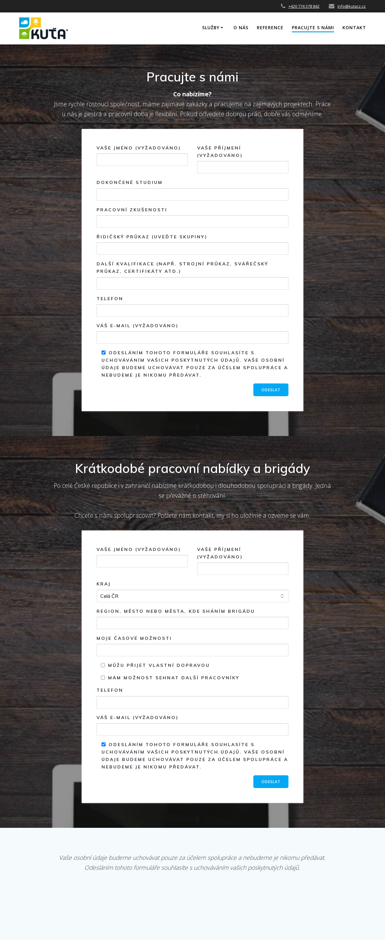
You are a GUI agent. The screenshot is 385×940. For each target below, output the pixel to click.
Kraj (192, 591)
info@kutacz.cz (351, 6)
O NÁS (240, 27)
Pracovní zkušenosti (192, 217)
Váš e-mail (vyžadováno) (192, 333)
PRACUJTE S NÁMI (313, 27)
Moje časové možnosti (192, 645)
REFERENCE (270, 27)
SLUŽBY (211, 27)
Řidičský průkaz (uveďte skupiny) (192, 244)
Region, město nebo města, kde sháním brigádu (192, 618)
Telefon (192, 306)
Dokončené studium (192, 190)
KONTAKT (354, 27)
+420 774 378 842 (303, 6)
